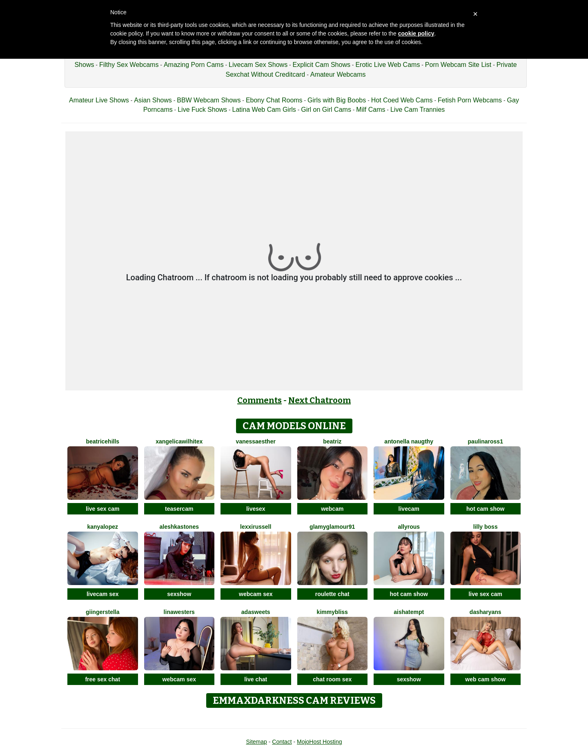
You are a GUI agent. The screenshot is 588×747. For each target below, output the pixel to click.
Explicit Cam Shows (321, 64)
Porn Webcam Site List (458, 64)
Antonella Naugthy (408, 441)
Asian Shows (153, 100)
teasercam (179, 508)
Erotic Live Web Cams (387, 64)
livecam (409, 508)
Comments (259, 400)
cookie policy (416, 33)
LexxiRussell (255, 526)
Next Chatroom (319, 400)
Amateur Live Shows (99, 100)
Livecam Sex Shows (258, 64)
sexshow (179, 594)
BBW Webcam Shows (209, 100)
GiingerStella (102, 612)
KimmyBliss (332, 612)
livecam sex (103, 594)
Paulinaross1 (485, 441)
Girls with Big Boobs (336, 100)
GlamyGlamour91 (332, 526)
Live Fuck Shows (202, 109)
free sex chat (102, 679)
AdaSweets (255, 612)
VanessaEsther (256, 441)
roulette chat (332, 594)
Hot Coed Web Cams (402, 100)
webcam (332, 508)
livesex (255, 508)
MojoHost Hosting (319, 741)
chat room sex (332, 679)
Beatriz (332, 441)
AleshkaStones (179, 526)
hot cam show (485, 508)
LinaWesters (179, 612)
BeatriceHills (102, 441)
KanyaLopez (102, 526)
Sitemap (256, 741)
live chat (255, 679)
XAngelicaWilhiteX (179, 441)
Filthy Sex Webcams (129, 64)
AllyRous (409, 526)
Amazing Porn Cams (194, 64)
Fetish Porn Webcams (470, 100)
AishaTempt (409, 612)
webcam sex (256, 594)
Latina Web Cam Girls (264, 109)
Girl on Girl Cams (326, 109)
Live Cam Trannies (417, 109)
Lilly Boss (485, 526)
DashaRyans (485, 612)
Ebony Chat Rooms (274, 100)
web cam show (485, 679)
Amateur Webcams (338, 74)
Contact (282, 741)
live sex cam (103, 508)
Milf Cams (370, 109)
